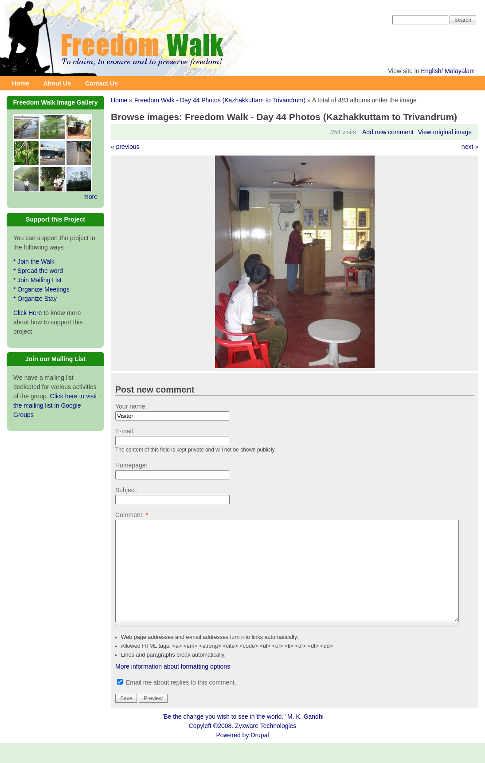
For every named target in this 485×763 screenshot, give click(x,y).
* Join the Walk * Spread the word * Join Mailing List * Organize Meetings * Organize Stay (41, 280)
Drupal (259, 755)
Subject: (126, 490)
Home (20, 83)
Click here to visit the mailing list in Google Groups (55, 405)
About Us (57, 83)
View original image (445, 132)
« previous (125, 146)
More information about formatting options (172, 686)
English (431, 70)
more (90, 196)
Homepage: (131, 465)
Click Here (27, 312)
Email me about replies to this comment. (176, 702)
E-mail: (125, 431)
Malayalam (460, 70)
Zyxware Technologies (265, 745)
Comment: (131, 514)
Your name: (131, 406)
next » (470, 146)
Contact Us (101, 83)
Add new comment (388, 132)
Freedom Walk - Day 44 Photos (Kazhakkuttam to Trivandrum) (219, 100)
